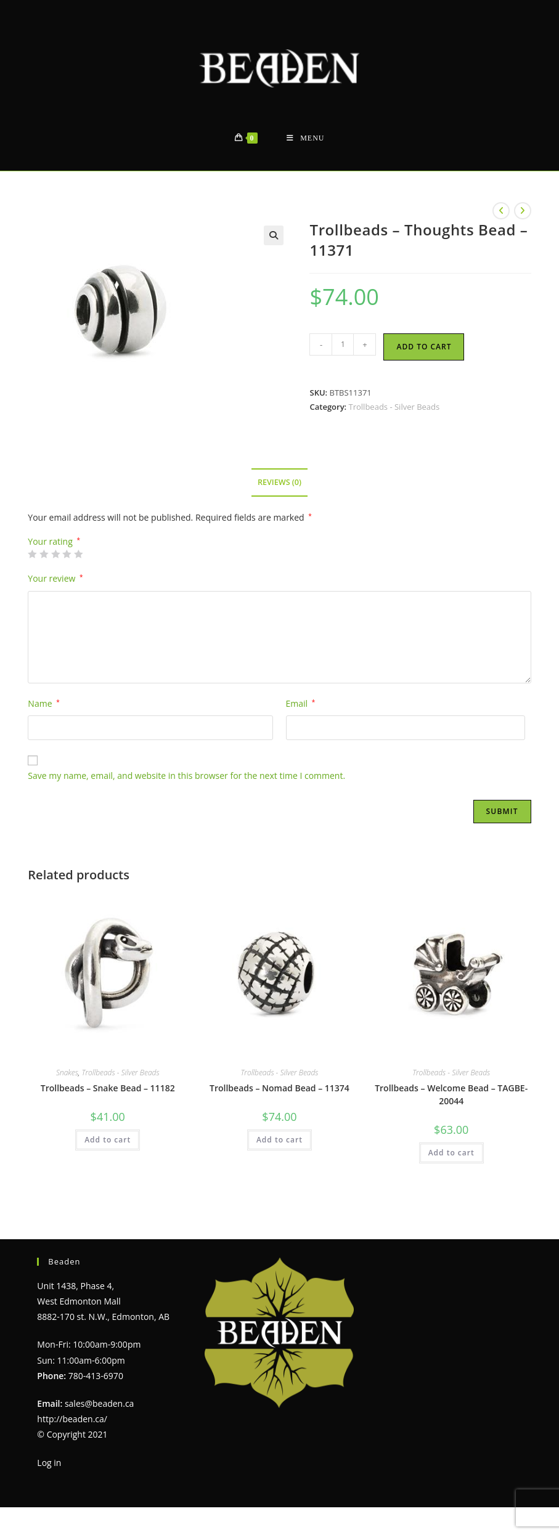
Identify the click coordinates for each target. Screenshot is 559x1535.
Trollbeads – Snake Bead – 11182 (108, 1088)
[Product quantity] (343, 344)
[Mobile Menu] (305, 138)
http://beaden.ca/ (72, 1419)
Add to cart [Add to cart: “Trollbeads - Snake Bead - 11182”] (107, 1139)
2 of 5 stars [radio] (43, 554)
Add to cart (423, 346)
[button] (274, 235)
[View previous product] (501, 210)
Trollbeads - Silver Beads (394, 406)
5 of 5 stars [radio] (78, 554)
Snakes (67, 1072)
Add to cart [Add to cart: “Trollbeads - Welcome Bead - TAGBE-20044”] (451, 1152)
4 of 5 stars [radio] (66, 554)
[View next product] (522, 210)
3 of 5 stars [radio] (55, 554)
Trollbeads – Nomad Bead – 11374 (279, 1088)
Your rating (54, 541)
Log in (49, 1462)
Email (301, 703)
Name (43, 703)
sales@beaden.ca (99, 1403)
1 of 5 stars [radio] (32, 554)
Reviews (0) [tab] (279, 482)
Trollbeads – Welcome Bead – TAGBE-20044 (451, 1094)
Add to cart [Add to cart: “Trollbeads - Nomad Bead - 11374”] (279, 1139)
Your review (55, 578)
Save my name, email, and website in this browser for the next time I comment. (186, 775)
